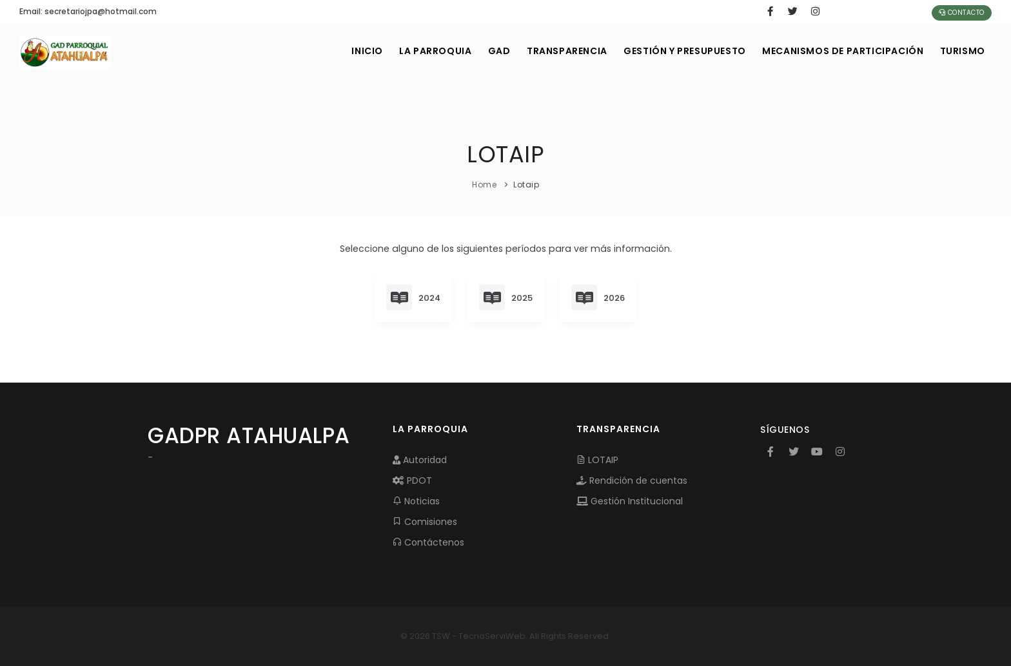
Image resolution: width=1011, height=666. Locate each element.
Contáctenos (428, 542)
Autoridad (420, 459)
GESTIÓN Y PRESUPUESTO (677, 50)
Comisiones (425, 521)
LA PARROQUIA (419, 50)
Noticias (416, 501)
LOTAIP (597, 459)
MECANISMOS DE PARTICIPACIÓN (838, 50)
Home (484, 184)
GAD (486, 50)
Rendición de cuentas (631, 480)
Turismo (961, 50)
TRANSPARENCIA (556, 50)
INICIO (348, 50)
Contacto (962, 12)
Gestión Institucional (629, 501)
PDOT (412, 480)
